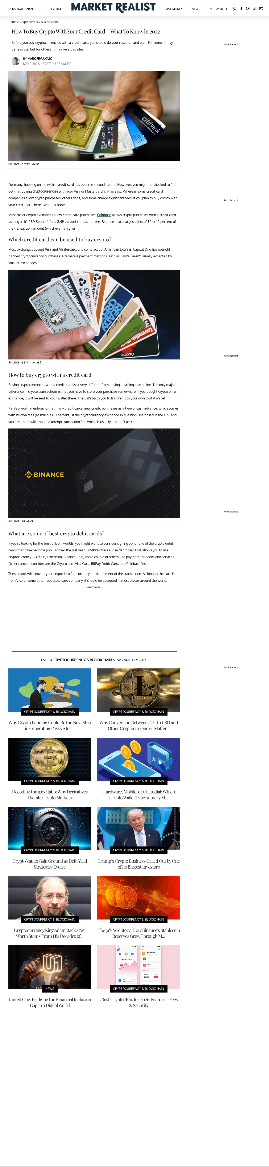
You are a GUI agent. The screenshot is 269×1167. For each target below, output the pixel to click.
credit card (65, 184)
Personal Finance (22, 9)
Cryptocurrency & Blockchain (39, 22)
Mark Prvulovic (40, 58)
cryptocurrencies (45, 191)
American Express (117, 249)
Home (12, 22)
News (196, 9)
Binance (92, 550)
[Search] (235, 8)
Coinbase (104, 215)
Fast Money (174, 9)
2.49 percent (66, 222)
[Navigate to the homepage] (113, 8)
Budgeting (54, 9)
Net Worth (218, 9)
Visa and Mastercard (60, 249)
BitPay (96, 564)
